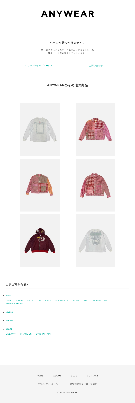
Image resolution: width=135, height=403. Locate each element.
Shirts (30, 300)
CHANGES (26, 334)
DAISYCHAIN (43, 334)
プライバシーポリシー (49, 384)
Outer (9, 300)
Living (9, 312)
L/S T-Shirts (44, 300)
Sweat (19, 300)
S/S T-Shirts (62, 300)
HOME (40, 376)
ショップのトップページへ (39, 65)
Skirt (85, 300)
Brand (9, 329)
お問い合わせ (96, 65)
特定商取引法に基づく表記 (83, 384)
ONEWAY (11, 334)
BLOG (74, 376)
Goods (9, 320)
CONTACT (92, 376)
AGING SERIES (14, 303)
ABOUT (57, 376)
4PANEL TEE (100, 300)
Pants (76, 300)
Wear (8, 295)
